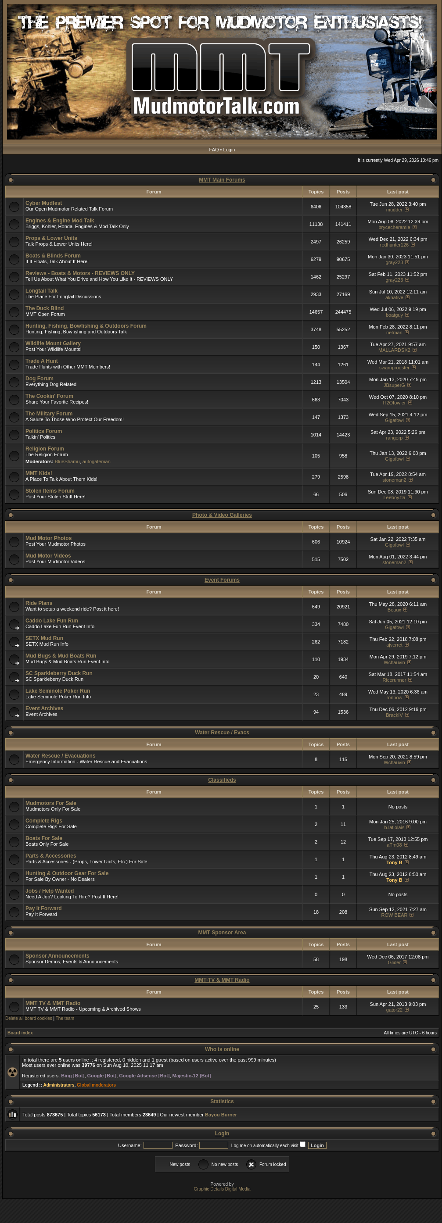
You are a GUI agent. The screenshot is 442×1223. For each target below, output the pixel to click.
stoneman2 (394, 480)
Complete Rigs (43, 821)
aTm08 (394, 845)
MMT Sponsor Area (222, 933)
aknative (394, 297)
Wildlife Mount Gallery (53, 343)
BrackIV (394, 715)
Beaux (394, 609)
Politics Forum (43, 431)
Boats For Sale (43, 838)
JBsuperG (394, 385)
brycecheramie (394, 227)
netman (394, 332)
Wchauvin (394, 662)
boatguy (394, 315)
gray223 (394, 262)
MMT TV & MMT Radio (52, 1003)
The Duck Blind (44, 308)
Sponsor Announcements (57, 956)
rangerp (394, 437)
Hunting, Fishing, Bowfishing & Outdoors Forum (86, 326)
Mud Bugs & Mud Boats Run (60, 656)
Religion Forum (44, 449)
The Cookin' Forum (49, 396)
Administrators (58, 1085)
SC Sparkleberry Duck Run (59, 673)
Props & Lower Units (51, 238)
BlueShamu (67, 461)
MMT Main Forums (222, 180)
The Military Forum (48, 414)
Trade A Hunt (41, 361)
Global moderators (96, 1085)
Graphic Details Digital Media (222, 1189)
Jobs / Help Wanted (49, 891)
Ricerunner (394, 680)
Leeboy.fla (394, 497)
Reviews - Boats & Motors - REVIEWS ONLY (80, 273)
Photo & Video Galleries (222, 515)
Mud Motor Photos (48, 538)
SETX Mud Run (44, 638)
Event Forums (222, 580)
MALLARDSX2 (394, 350)
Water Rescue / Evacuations (60, 756)
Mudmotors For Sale (50, 803)
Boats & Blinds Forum (53, 256)
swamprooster (394, 367)
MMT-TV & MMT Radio (221, 980)
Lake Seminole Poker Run (57, 691)
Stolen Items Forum (50, 491)
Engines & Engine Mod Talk (59, 221)
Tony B (394, 862)
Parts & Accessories (50, 856)
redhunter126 (394, 244)
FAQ (214, 149)
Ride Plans (38, 603)
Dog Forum (39, 378)
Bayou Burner (221, 1114)
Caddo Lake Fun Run (51, 621)
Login (229, 149)
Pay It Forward (43, 908)
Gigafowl (394, 420)
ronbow (394, 697)
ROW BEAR (394, 915)
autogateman (97, 461)
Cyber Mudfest (43, 203)
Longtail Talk (41, 291)
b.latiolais (395, 827)
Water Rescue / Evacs (222, 733)
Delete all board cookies (28, 1018)
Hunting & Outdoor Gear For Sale (66, 873)
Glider (394, 962)
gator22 (394, 1009)
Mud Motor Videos (48, 556)
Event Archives (44, 708)
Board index (20, 1032)
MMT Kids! (38, 473)
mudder (394, 209)
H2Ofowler (394, 402)
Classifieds (222, 780)
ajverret (394, 644)
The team (65, 1018)
